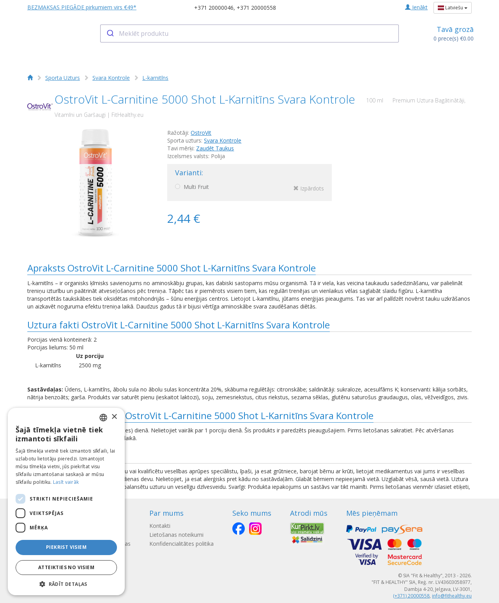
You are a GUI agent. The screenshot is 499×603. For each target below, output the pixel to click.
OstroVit (201, 132)
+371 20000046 (214, 7)
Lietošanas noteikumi (176, 534)
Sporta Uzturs (62, 77)
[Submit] (110, 33)
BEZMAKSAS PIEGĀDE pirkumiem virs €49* (81, 7)
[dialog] (66, 501)
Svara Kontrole (111, 77)
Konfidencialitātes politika (181, 543)
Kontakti (159, 525)
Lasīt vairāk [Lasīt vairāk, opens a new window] (66, 482)
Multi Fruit (249, 188)
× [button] (114, 417)
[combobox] (249, 33)
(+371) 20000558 (411, 595)
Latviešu (452, 7)
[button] (66, 583)
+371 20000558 (256, 7)
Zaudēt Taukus (215, 148)
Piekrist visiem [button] (66, 547)
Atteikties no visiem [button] (66, 567)
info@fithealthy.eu (452, 595)
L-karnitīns (155, 77)
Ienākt (416, 7)
